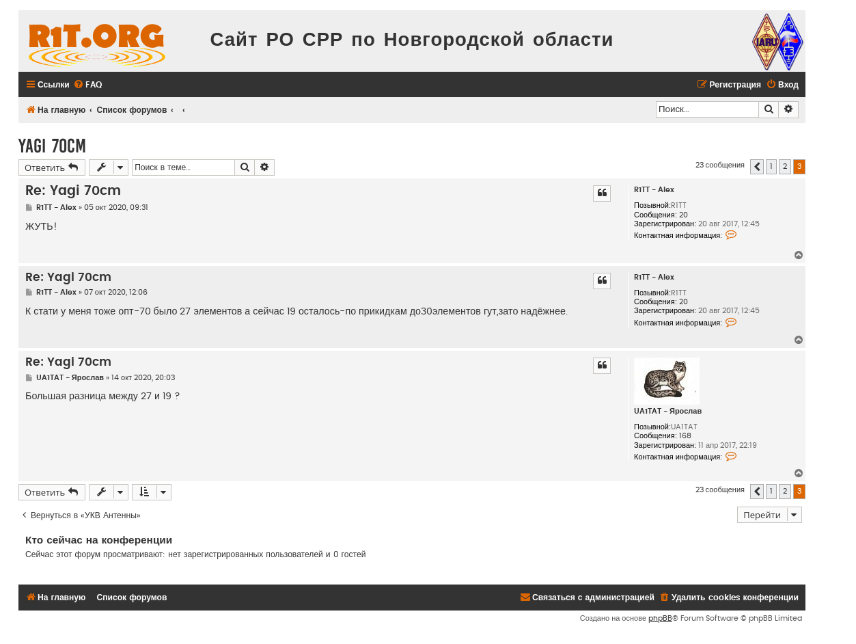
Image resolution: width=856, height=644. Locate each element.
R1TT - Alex (654, 189)
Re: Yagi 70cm (73, 191)
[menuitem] (87, 85)
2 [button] (785, 166)
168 (685, 436)
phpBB (660, 618)
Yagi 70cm (52, 146)
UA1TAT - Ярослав (668, 411)
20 (683, 215)
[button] (757, 166)
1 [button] (771, 166)
